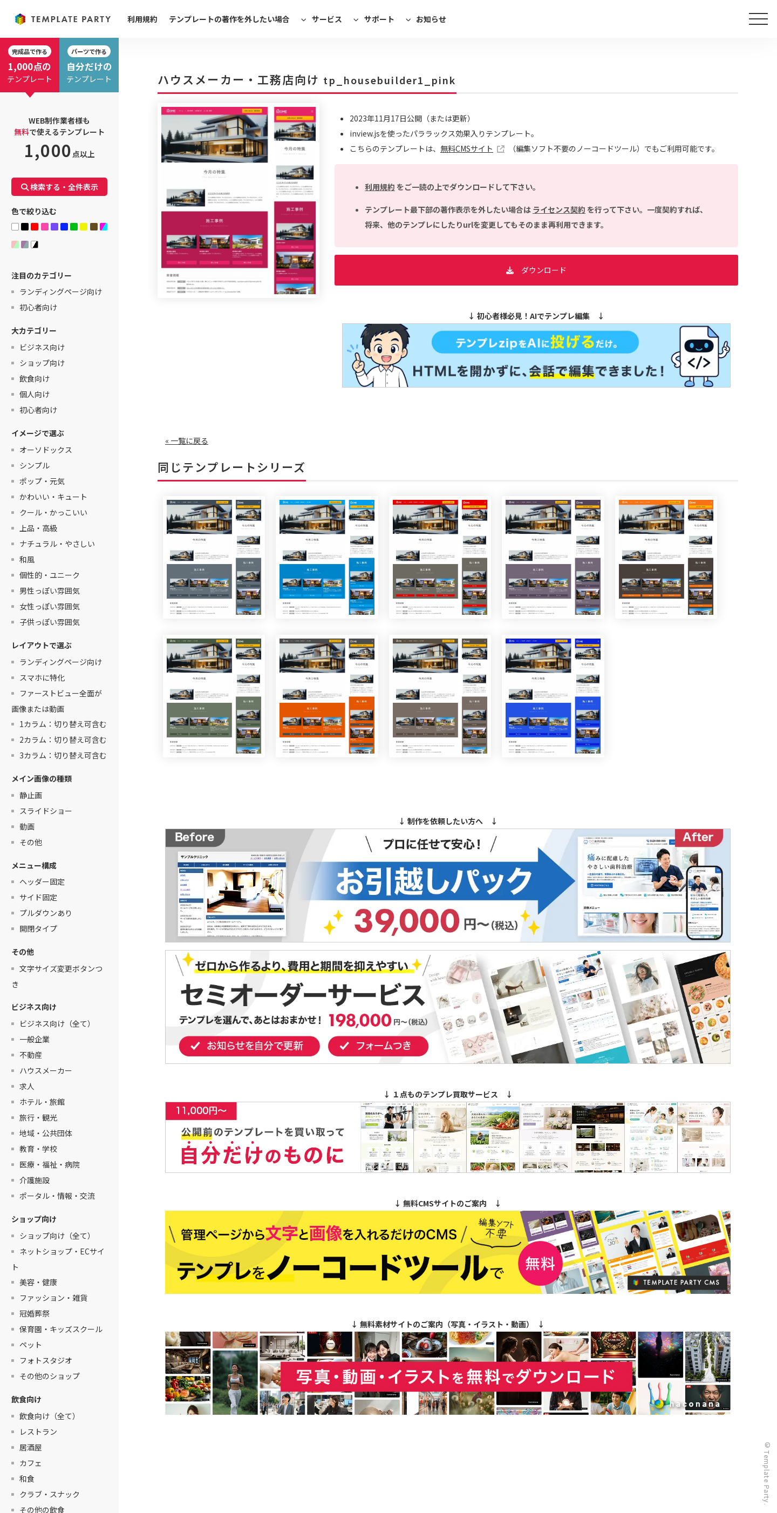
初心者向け (38, 307)
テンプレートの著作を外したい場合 (229, 18)
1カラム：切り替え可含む (63, 723)
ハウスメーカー (45, 1070)
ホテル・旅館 (42, 1101)
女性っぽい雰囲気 (49, 606)
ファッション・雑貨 (53, 1297)
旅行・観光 (38, 1117)
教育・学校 (38, 1148)
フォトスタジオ (45, 1360)
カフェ (30, 1462)
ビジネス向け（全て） (57, 1023)
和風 (27, 559)
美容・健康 (38, 1282)
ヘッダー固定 (42, 881)
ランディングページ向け (60, 291)
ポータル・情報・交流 (57, 1195)
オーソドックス (45, 449)
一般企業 (34, 1039)
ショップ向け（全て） (57, 1235)
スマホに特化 (42, 677)
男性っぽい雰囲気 (49, 590)
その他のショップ (49, 1375)
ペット (30, 1344)
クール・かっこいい (53, 512)
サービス (327, 18)
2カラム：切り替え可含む (63, 739)
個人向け (34, 394)
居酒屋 (30, 1447)
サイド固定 (38, 897)
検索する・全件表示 (59, 186)
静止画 (30, 795)
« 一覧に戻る (186, 440)
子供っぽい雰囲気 (49, 621)
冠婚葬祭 (34, 1313)
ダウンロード (544, 269)
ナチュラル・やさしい (57, 543)
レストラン (38, 1431)
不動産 (30, 1054)
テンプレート (29, 64)
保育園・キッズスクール (61, 1329)
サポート (379, 18)
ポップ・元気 (42, 481)
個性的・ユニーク (49, 574)
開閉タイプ (38, 928)
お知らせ (431, 18)
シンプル (34, 465)
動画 (27, 826)
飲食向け (34, 378)
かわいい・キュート (53, 496)
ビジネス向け (42, 347)
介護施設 (34, 1180)
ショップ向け (42, 362)
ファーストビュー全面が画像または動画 (56, 701)
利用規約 (142, 18)
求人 (27, 1086)
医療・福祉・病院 (49, 1164)
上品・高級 (38, 528)
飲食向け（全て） (49, 1415)
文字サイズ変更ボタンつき (57, 976)
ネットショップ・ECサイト (58, 1259)
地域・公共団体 (45, 1133)
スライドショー (45, 810)
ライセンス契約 (559, 209)
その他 (30, 842)
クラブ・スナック (49, 1494)
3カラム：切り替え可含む (63, 755)
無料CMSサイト (466, 148)
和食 (27, 1478)
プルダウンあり (45, 912)
